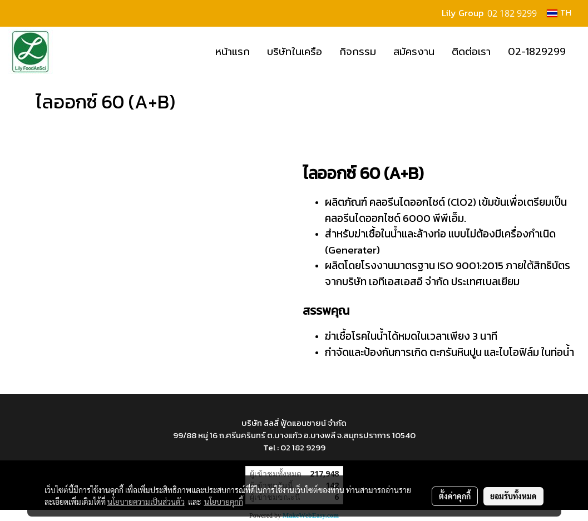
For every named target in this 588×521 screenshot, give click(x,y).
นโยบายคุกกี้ (223, 502)
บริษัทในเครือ (294, 51)
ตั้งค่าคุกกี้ (455, 496)
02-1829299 (537, 51)
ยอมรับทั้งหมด (513, 496)
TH (559, 13)
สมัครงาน (413, 51)
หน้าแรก (232, 51)
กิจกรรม (357, 51)
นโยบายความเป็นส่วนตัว (146, 502)
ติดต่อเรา (471, 51)
